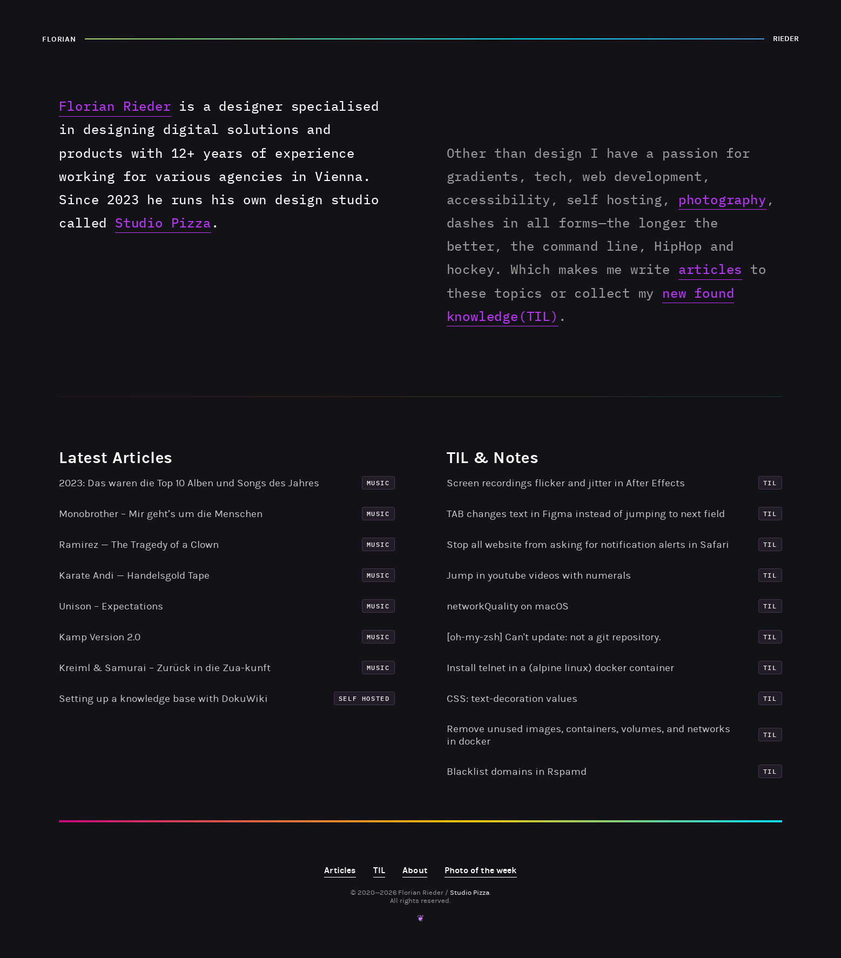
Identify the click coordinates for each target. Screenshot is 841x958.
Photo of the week (481, 870)
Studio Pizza (163, 222)
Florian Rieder (115, 106)
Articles (339, 870)
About (414, 870)
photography (722, 199)
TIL (379, 870)
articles (710, 269)
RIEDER (786, 38)
